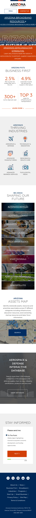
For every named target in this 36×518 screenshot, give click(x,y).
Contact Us (24, 11)
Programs (22, 491)
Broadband (23, 488)
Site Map (23, 497)
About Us (13, 485)
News (22, 485)
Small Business (21, 494)
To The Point (12, 435)
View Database (17, 393)
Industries (12, 491)
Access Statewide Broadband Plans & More (18, 24)
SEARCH (17, 332)
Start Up (10, 494)
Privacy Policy (12, 497)
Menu (11, 11)
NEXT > (17, 454)
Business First (11, 488)
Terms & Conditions (18, 500)
